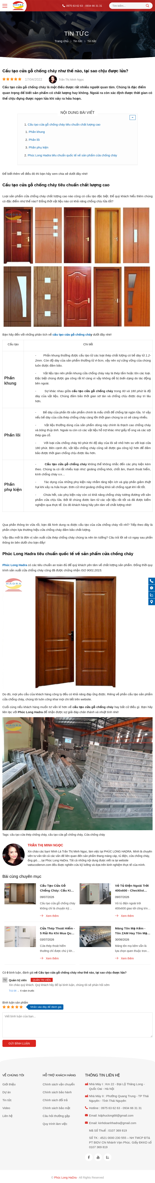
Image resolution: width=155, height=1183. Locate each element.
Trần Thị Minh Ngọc (45, 844)
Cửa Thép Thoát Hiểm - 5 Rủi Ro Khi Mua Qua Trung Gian (57, 931)
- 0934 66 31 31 (93, 5)
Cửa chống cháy (94, 833)
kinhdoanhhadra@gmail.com (117, 1121)
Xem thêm (49, 915)
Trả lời (12, 990)
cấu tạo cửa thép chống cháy (28, 833)
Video (6, 1107)
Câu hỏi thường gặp (56, 1115)
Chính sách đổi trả (55, 1099)
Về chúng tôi (13, 1074)
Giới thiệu (9, 1083)
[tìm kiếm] (147, 6)
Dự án (6, 1091)
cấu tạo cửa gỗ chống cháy (65, 833)
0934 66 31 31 (132, 1107)
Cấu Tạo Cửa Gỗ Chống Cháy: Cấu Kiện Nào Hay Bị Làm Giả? (56, 888)
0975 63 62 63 (74, 5)
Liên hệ (7, 1115)
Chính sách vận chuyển (59, 1083)
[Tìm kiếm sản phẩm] (130, 6)
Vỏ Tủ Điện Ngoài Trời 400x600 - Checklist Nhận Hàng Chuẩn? (132, 888)
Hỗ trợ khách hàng (59, 1074)
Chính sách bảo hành (57, 1091)
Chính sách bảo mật (56, 1107)
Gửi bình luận (19, 1043)
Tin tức (7, 1099)
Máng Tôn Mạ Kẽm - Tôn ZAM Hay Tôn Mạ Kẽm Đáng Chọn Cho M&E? (131, 931)
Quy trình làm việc (55, 1122)
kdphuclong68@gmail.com (116, 1114)
